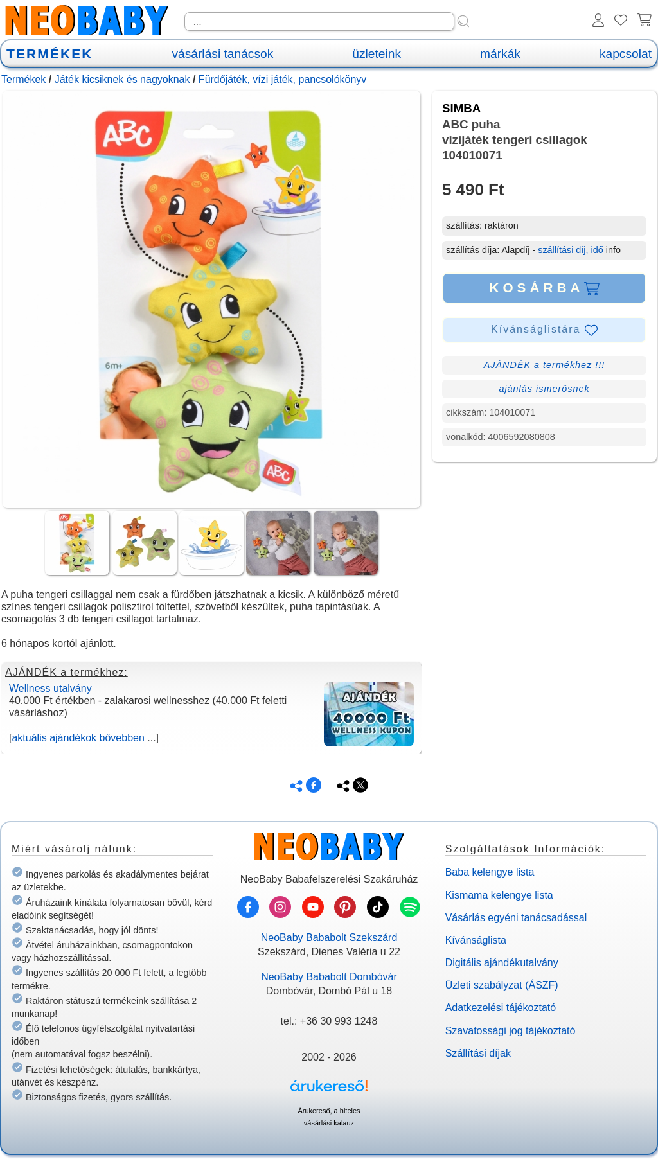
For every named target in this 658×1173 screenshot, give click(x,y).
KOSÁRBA (544, 287)
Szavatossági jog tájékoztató (510, 1030)
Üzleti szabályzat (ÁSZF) (501, 985)
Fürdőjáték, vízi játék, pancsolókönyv (282, 79)
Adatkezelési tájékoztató (500, 1007)
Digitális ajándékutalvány (501, 962)
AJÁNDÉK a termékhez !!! (544, 365)
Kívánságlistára (544, 330)
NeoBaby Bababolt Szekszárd (329, 937)
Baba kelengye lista (490, 872)
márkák (500, 53)
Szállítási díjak (478, 1053)
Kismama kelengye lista (499, 895)
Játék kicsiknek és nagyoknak (122, 79)
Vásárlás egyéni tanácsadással (516, 917)
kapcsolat (626, 53)
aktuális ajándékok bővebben (78, 737)
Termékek (23, 79)
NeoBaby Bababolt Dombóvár (329, 976)
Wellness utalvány (50, 688)
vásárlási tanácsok (222, 53)
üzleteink (376, 53)
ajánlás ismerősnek (544, 389)
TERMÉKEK (49, 53)
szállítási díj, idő (570, 250)
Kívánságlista (475, 940)
